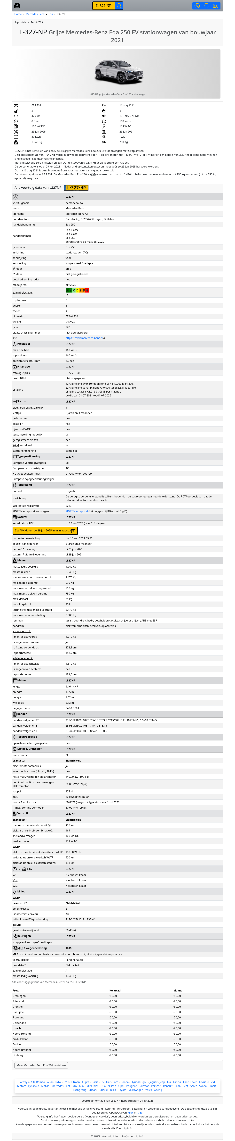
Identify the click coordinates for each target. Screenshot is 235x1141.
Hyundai (136, 1082)
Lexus (202, 1082)
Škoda (203, 1086)
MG (75, 1086)
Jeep (162, 1082)
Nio (104, 1086)
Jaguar (153, 1082)
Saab (178, 1086)
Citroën (75, 1082)
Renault (167, 1086)
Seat (185, 1086)
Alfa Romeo (38, 1082)
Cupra (85, 1082)
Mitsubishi (93, 1086)
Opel (121, 1086)
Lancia (177, 1082)
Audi (50, 1082)
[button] (197, 5)
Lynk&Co (33, 1086)
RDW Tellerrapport (78, 511)
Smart (212, 1086)
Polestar (144, 1086)
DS (102, 1082)
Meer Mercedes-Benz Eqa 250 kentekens (41, 1065)
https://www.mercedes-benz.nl (86, 338)
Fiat (108, 1082)
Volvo (148, 1090)
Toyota (122, 1090)
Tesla (113, 1090)
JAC (145, 1082)
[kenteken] (104, 5)
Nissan (112, 1086)
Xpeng (158, 1090)
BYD (66, 1082)
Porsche (156, 1086)
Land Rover (190, 1082)
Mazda (45, 1086)
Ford (115, 1082)
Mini (81, 1086)
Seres (193, 1086)
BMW (58, 1082)
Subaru (93, 1090)
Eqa (50, 14)
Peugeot (131, 1086)
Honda (124, 1082)
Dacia (95, 1082)
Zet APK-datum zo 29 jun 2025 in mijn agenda (45, 530)
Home (18, 14)
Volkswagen (135, 1090)
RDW (130, 1112)
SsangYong (79, 1090)
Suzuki (104, 1090)
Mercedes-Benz (35, 14)
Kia (169, 1082)
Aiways (24, 1082)
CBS (140, 1112)
